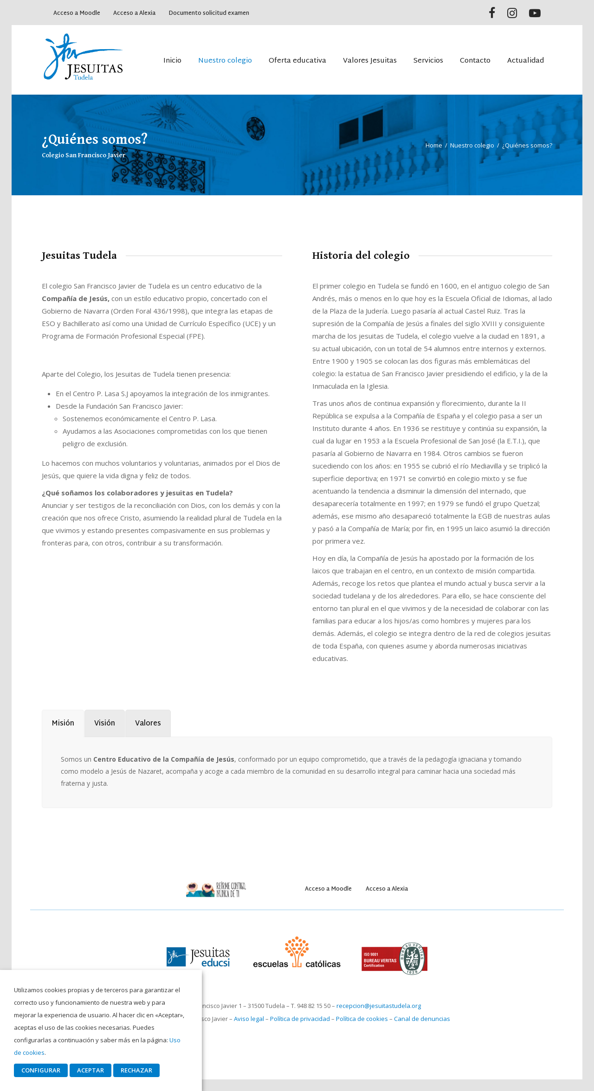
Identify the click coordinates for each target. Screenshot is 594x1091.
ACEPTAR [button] (90, 1070)
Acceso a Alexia (134, 13)
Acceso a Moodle (76, 13)
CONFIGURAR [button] (40, 1070)
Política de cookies (362, 1018)
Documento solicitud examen (208, 13)
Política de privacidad (300, 1018)
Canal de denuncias (422, 1018)
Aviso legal (249, 1018)
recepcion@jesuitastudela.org (378, 1005)
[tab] (63, 723)
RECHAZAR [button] (136, 1070)
